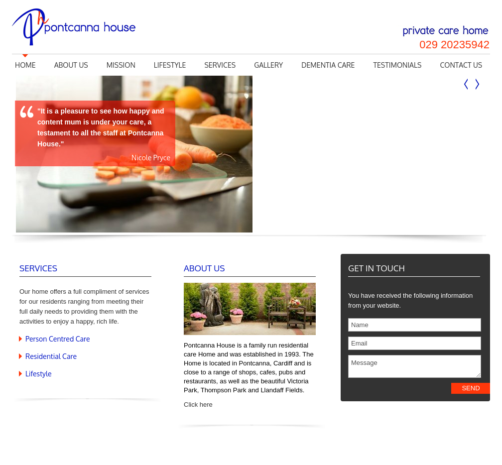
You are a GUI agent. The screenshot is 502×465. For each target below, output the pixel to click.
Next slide (477, 84)
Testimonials (397, 65)
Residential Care (51, 356)
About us (71, 65)
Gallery (268, 65)
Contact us (461, 65)
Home (25, 65)
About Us (204, 268)
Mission (121, 65)
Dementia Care (328, 65)
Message (414, 366)
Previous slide (466, 84)
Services (220, 65)
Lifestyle (170, 65)
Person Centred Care (57, 339)
